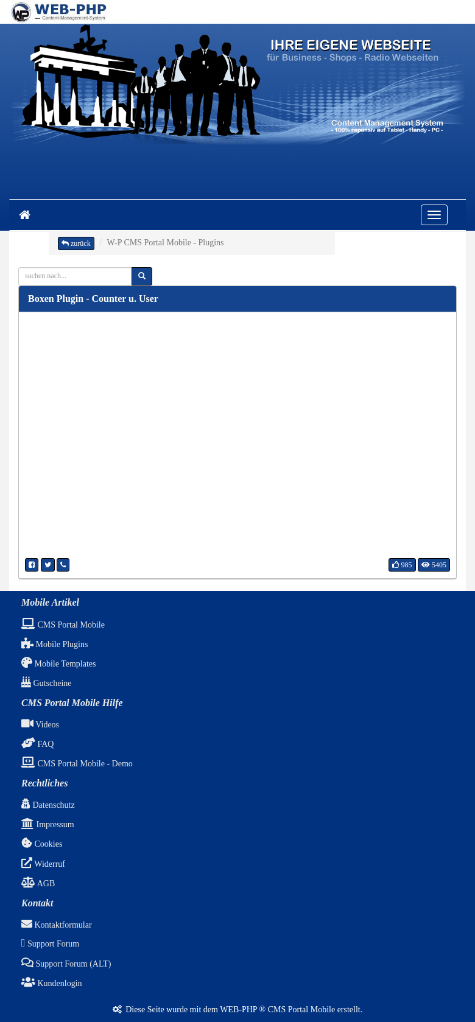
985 (402, 565)
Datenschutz (48, 805)
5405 (433, 565)
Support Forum (50, 943)
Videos (40, 724)
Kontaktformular (56, 924)
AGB (38, 883)
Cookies (41, 844)
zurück (76, 243)
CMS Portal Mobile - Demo (77, 763)
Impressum (47, 824)
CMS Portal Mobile (63, 624)
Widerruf (43, 864)
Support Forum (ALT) (66, 963)
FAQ (37, 744)
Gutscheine (46, 683)
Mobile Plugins (54, 644)
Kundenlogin (51, 983)
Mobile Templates (58, 663)
